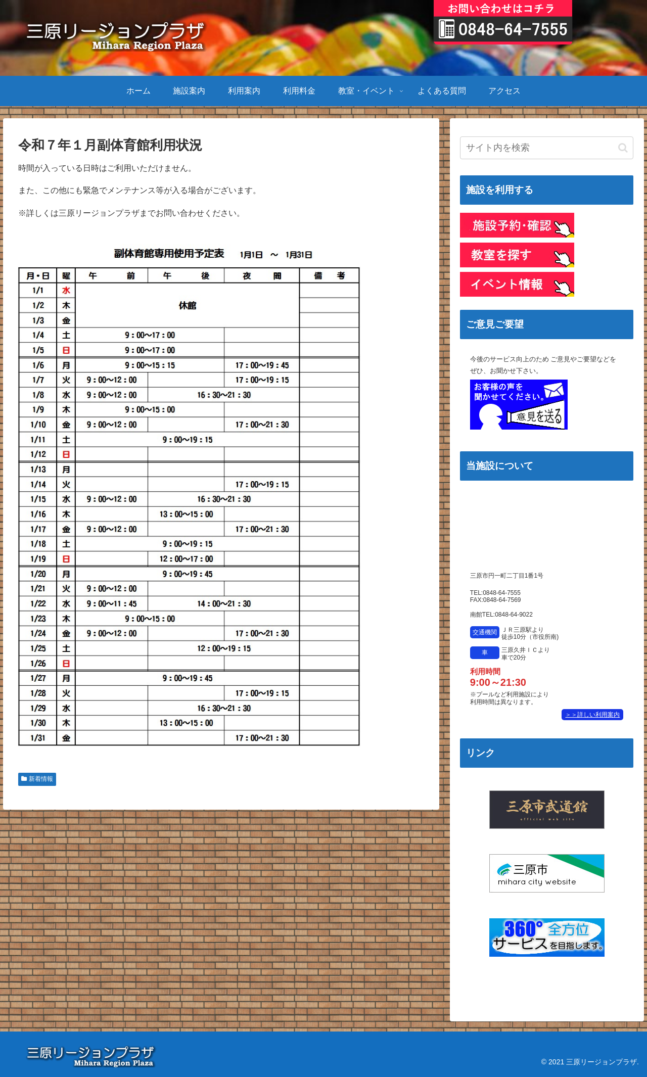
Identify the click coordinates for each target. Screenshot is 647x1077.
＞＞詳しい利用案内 (592, 714)
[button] (623, 148)
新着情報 (37, 778)
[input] (547, 147)
